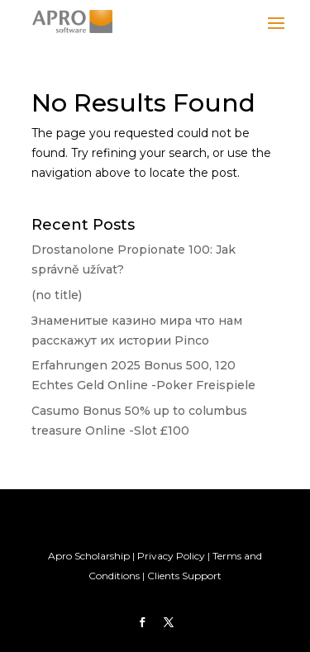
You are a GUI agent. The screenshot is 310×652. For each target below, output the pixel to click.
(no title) (56, 295)
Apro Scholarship (89, 556)
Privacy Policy (171, 556)
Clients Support (184, 575)
